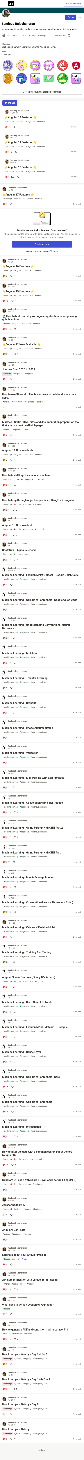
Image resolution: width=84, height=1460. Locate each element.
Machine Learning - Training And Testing (26, 952)
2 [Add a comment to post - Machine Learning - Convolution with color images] (15, 812)
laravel (15, 1284)
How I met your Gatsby (15, 1429)
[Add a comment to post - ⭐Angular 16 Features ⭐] (5, 276)
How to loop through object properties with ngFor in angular (38, 500)
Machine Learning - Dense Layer (21, 1052)
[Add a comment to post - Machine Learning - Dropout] (6, 712)
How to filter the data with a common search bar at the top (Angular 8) (37, 1153)
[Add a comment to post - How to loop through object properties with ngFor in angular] (6, 509)
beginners (30, 121)
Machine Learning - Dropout (19, 703)
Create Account (42, 244)
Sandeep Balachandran (19, 110)
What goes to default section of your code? (28, 1304)
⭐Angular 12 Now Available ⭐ (21, 344)
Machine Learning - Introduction (21, 1126)
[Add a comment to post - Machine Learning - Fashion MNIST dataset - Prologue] (6, 1036)
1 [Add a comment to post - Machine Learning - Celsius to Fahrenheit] (13, 1111)
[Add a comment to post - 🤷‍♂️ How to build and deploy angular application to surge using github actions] (6, 329)
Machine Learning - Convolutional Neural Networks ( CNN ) (37, 902)
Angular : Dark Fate (13, 1229)
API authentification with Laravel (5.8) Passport (30, 1279)
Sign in (54, 251)
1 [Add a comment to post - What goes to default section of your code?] (12, 1314)
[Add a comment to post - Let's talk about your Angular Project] (5, 1264)
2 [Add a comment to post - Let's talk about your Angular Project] (12, 1264)
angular (20, 121)
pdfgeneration (15, 1333)
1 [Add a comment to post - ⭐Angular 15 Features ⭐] (13, 301)
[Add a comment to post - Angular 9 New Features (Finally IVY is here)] (6, 986)
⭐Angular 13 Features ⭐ (20, 167)
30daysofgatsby (40, 1358)
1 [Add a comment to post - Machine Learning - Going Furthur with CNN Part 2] (15, 837)
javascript (9, 121)
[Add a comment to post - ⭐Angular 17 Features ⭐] (5, 204)
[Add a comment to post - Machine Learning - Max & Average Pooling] (6, 887)
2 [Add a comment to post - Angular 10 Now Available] (14, 534)
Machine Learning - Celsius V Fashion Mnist (28, 927)
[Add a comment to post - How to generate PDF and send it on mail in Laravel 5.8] (6, 1339)
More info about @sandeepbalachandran (42, 92)
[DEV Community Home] (11, 3)
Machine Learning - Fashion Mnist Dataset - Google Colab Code (40, 575)
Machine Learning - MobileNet (20, 653)
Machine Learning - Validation (20, 752)
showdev (7, 373)
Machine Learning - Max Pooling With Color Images (33, 777)
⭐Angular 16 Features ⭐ (18, 266)
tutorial (39, 401)
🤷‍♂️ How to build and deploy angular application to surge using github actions (39, 318)
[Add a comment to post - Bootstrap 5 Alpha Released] (6, 559)
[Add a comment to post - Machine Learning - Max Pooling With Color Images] (6, 787)
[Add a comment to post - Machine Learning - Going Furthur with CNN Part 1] (6, 862)
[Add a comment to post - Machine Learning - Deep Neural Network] (6, 1011)
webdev (41, 121)
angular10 (39, 529)
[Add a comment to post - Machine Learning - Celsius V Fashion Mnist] (5, 937)
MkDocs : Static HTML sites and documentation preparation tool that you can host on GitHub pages (40, 423)
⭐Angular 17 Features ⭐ (18, 194)
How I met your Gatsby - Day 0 (20, 1404)
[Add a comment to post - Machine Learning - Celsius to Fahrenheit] (5, 1111)
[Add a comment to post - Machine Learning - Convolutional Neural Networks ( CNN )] (6, 912)
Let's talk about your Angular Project (24, 1254)
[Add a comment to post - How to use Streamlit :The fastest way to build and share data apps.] (4, 407)
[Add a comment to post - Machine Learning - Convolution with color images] (6, 812)
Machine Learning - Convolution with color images (32, 802)
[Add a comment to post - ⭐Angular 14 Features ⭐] (8, 152)
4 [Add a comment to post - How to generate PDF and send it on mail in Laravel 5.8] (15, 1339)
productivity (16, 401)
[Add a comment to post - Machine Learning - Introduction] (6, 1136)
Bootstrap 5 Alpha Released (19, 550)
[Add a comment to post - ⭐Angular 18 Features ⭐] (7, 127)
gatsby (17, 1358)
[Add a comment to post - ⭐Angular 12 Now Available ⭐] (6, 354)
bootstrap (7, 554)
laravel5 (28, 1333)
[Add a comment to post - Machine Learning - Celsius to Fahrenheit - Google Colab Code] (6, 609)
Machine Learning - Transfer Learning (25, 678)
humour (27, 504)
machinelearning (10, 579)
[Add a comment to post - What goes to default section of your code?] (5, 1314)
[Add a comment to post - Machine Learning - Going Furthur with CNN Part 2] (6, 837)
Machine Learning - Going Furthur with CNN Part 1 (32, 852)
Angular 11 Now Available (17, 450)
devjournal (18, 373)
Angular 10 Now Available (17, 525)
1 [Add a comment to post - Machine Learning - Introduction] (15, 1136)
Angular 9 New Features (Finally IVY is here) (28, 977)
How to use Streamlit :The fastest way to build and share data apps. (39, 396)
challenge (7, 1358)
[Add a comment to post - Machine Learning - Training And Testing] (6, 962)
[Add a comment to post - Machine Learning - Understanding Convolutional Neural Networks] (6, 637)
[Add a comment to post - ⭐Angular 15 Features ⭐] (5, 300)
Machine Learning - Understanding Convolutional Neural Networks (36, 626)
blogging (27, 1358)
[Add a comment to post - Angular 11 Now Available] (5, 460)
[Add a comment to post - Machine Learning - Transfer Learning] (5, 687)
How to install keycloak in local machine (26, 475)
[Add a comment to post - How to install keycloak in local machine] (6, 485)
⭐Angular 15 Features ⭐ (18, 291)
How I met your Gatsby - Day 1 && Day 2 (26, 1379)
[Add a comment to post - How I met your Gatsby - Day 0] (5, 1414)
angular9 (39, 981)
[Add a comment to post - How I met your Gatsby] (5, 1439)
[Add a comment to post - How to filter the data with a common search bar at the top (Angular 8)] (5, 1164)
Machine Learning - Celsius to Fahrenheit (27, 1101)
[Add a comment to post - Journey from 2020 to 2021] (5, 379)
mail (5, 1333)
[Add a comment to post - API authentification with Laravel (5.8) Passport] (6, 1289)
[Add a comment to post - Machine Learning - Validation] (6, 762)
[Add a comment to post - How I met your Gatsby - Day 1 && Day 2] (6, 1389)
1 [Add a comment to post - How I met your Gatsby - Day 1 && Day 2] (14, 1389)
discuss (6, 1259)
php (22, 1284)
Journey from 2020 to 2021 (18, 369)
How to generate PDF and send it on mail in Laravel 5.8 (35, 1329)
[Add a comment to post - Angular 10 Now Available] (6, 534)
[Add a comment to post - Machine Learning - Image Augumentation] (6, 737)
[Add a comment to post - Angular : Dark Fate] (6, 1239)
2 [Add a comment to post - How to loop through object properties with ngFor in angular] (14, 510)
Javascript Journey (13, 1205)
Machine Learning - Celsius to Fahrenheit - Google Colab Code (39, 600)
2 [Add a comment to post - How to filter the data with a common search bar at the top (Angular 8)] (13, 1164)
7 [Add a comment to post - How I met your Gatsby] (12, 1439)
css (27, 554)
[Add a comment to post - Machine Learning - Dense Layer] (6, 1061)
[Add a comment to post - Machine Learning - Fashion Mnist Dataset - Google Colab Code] (5, 584)
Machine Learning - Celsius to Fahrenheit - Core (31, 1077)
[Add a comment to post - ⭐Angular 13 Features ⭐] (9, 176)
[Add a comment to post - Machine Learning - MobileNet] (6, 662)
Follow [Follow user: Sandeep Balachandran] (70, 17)
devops (6, 323)
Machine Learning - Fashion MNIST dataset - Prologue (35, 1027)
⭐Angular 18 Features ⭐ (20, 117)
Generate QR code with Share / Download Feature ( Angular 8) (39, 1180)
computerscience (39, 579)
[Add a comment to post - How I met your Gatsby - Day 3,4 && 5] (5, 1364)
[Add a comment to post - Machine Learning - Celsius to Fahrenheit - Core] (5, 1086)
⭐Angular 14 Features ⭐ (20, 142)
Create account (73, 3)
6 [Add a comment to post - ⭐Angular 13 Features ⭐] (19, 177)
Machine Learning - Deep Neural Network (27, 1002)
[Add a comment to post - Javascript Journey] (5, 1214)
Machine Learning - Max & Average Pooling (28, 877)
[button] (8, 65)
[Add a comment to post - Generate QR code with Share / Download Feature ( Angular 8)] (6, 1189)
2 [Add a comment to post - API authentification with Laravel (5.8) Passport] (15, 1289)
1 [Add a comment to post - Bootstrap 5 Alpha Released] (15, 559)
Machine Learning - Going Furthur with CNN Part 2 (32, 827)
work (24, 1259)
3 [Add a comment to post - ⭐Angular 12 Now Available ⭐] (15, 354)
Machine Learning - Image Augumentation (27, 728)
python (6, 401)
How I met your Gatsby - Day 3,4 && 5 (24, 1354)
